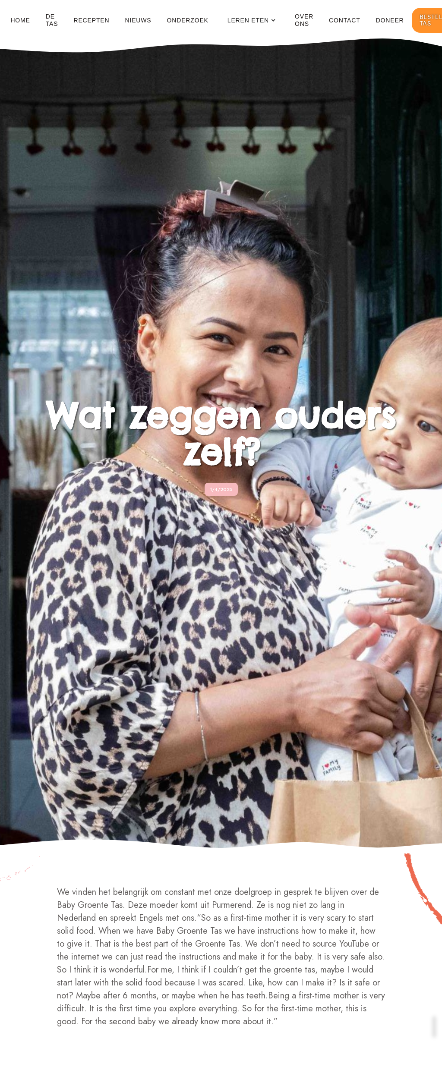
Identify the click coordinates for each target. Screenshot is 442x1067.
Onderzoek (187, 20)
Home (20, 20)
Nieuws (138, 20)
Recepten (91, 20)
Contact (344, 20)
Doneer (390, 20)
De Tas (52, 20)
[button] (251, 20)
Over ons (304, 20)
